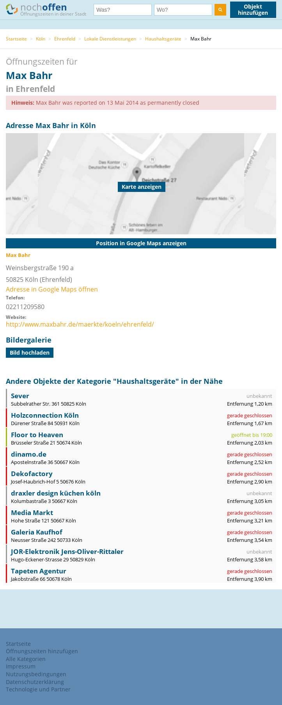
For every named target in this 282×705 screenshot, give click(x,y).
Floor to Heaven (37, 434)
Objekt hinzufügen (253, 9)
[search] (220, 10)
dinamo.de (28, 454)
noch (50, 9)
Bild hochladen (30, 352)
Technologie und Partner (38, 689)
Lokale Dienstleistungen (110, 38)
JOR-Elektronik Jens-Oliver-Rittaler (67, 551)
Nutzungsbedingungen (36, 674)
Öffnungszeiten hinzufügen (42, 651)
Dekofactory (32, 473)
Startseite (16, 38)
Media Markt (32, 512)
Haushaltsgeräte (163, 38)
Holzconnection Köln (45, 415)
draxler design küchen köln (56, 493)
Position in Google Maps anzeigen (141, 243)
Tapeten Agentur (38, 570)
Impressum (20, 666)
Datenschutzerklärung (35, 682)
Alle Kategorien (26, 659)
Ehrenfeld (64, 38)
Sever (20, 395)
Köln (40, 38)
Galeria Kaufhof (36, 531)
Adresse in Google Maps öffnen (52, 289)
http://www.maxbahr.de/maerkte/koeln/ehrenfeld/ (80, 324)
